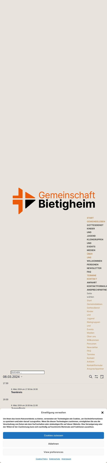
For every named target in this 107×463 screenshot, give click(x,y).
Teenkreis (16, 392)
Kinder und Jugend (91, 232)
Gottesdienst (95, 225)
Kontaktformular (95, 365)
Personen (92, 264)
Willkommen (94, 261)
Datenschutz (54, 459)
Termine (91, 275)
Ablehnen (53, 443)
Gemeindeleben (96, 221)
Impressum (66, 459)
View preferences (53, 452)
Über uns (91, 336)
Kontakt (92, 279)
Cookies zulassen (53, 435)
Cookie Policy (42, 459)
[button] (102, 412)
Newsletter (94, 268)
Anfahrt (92, 282)
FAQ (89, 271)
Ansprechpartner (95, 368)
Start (90, 218)
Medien (91, 250)
